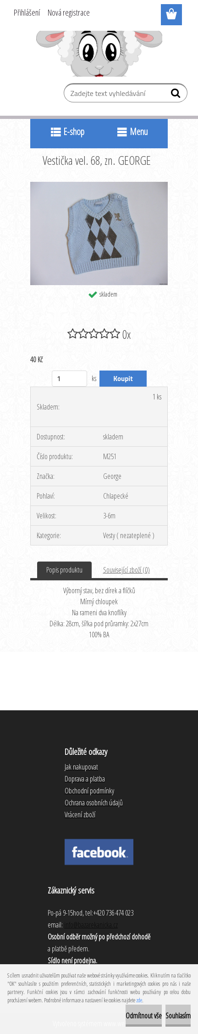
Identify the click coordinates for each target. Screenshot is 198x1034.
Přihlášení (27, 12)
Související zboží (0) (126, 570)
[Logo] (99, 54)
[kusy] (69, 379)
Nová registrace (69, 12)
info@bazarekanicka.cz (91, 925)
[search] (176, 95)
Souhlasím (178, 1016)
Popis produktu (64, 570)
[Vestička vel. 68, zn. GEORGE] (99, 185)
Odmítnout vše (144, 1016)
